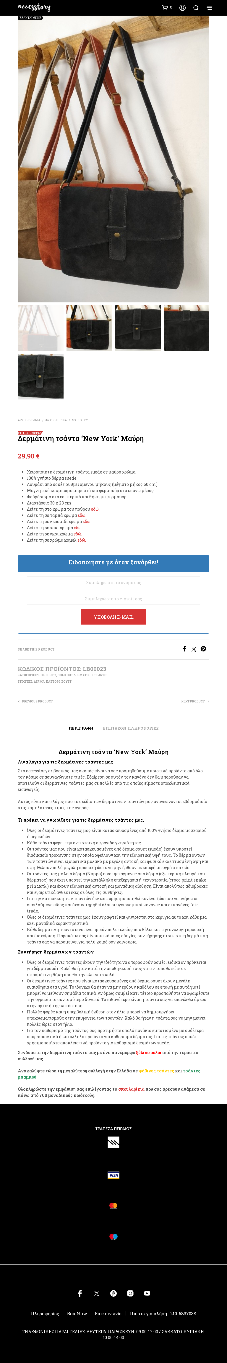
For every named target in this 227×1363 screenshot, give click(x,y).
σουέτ (66, 682)
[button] (167, 7)
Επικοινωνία (108, 1313)
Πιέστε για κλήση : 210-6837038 (163, 1313)
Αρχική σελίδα (29, 420)
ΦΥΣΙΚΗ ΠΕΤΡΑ (56, 420)
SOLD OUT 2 (80, 420)
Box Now (77, 1313)
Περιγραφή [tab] (81, 728)
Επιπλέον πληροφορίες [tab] (131, 728)
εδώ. (95, 509)
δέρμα (39, 682)
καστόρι (53, 682)
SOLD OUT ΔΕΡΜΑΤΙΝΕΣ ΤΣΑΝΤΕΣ (83, 675)
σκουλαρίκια (131, 1089)
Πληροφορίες (45, 1313)
